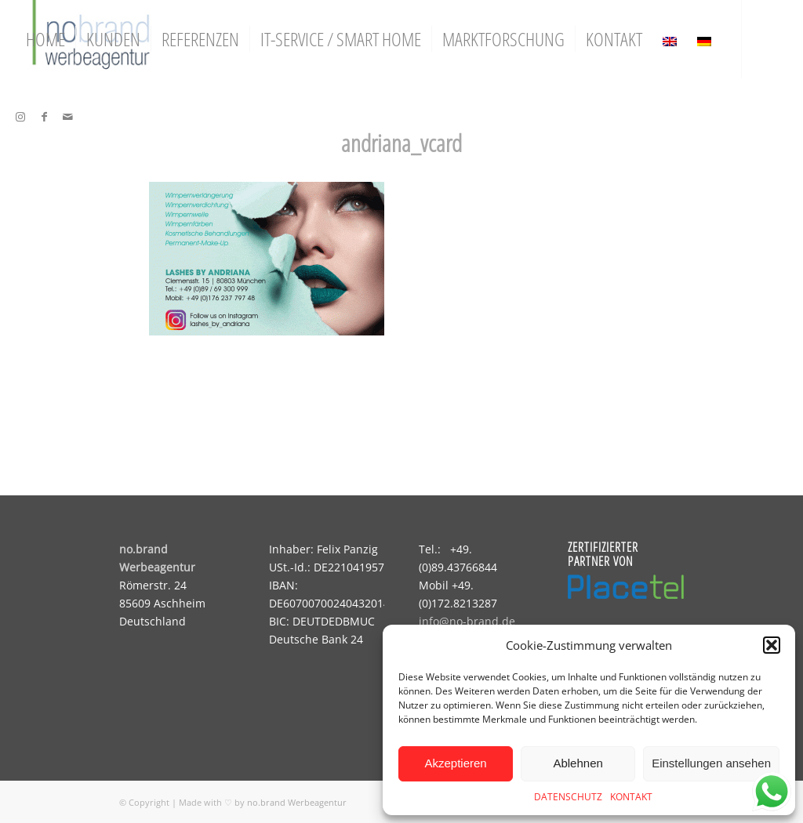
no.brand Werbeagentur (297, 802)
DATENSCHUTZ (568, 796)
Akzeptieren (455, 763)
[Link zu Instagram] (20, 117)
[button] (771, 645)
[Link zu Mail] (67, 117)
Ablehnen (577, 763)
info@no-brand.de (467, 621)
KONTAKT (631, 796)
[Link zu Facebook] (44, 117)
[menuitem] (45, 39)
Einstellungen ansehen (711, 763)
